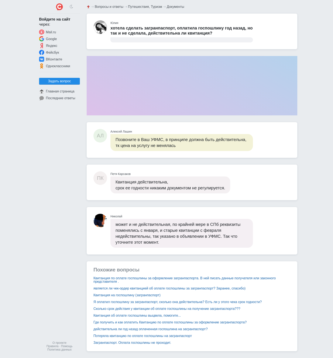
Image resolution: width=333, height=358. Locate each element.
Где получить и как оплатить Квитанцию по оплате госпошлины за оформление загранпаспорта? (170, 322)
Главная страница (56, 91)
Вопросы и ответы (109, 6)
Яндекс (48, 45)
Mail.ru (47, 32)
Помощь (66, 346)
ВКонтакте (50, 59)
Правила (53, 346)
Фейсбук (49, 52)
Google (48, 38)
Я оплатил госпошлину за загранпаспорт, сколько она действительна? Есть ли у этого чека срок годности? (177, 302)
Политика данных (59, 349)
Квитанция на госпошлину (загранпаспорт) (127, 295)
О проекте (59, 342)
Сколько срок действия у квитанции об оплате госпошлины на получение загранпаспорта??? (166, 308)
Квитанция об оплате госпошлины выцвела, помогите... (137, 315)
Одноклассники (54, 66)
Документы (175, 6)
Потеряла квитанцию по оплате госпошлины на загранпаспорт (142, 336)
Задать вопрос (59, 81)
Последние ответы (57, 98)
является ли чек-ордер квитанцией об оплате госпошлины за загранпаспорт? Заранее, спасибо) (169, 288)
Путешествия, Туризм (145, 6)
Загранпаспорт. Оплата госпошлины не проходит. (132, 342)
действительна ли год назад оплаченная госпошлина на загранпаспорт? (150, 329)
